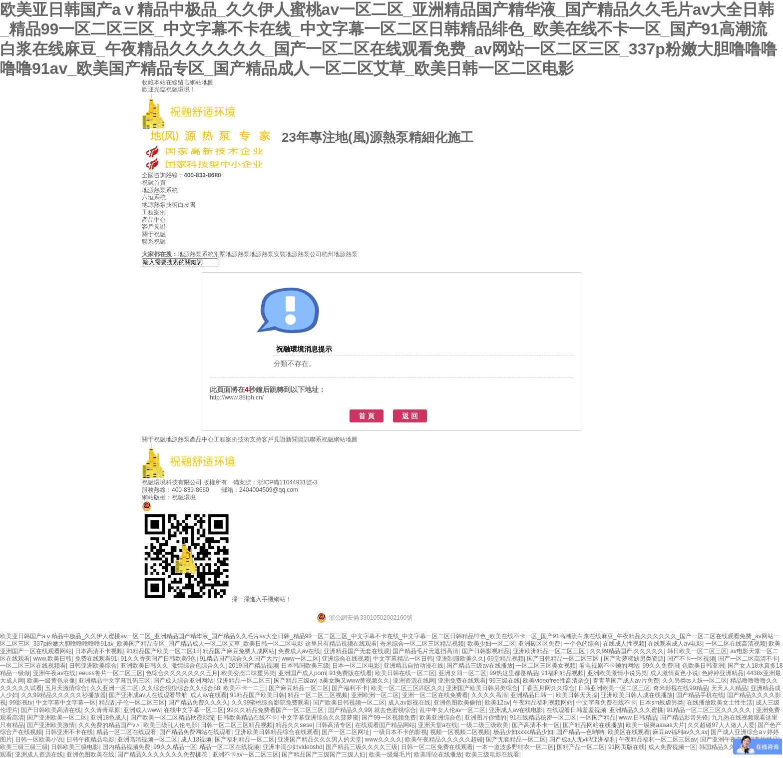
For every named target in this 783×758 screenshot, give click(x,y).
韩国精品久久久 (720, 747)
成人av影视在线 (409, 702)
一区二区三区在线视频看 (33, 665)
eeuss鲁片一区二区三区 (111, 673)
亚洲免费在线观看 (462, 680)
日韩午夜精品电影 (90, 739)
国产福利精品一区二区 (245, 739)
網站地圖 (202, 82)
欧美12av (497, 702)
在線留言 (178, 82)
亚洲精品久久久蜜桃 (636, 710)
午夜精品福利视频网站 (543, 702)
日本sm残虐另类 (661, 702)
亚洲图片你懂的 (485, 717)
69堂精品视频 (505, 658)
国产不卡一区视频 (691, 658)
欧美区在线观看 (629, 732)
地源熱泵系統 (160, 190)
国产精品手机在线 (700, 695)
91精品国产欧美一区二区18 (163, 651)
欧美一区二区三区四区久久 (407, 688)
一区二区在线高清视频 (736, 643)
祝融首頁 (154, 182)
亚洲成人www (141, 710)
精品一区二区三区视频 (318, 695)
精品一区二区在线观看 (126, 732)
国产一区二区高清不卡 (748, 658)
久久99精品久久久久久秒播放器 (63, 695)
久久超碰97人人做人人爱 (721, 725)
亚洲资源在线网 (414, 680)
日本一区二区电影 (356, 665)
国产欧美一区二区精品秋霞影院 (172, 717)
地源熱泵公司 (304, 254)
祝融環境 (184, 497)
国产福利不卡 (350, 688)
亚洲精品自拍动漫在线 (413, 665)
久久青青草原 (102, 710)
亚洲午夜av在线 (54, 673)
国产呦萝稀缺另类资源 (634, 658)
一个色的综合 (582, 643)
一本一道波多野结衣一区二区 (515, 747)
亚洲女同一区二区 (462, 673)
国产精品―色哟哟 (580, 732)
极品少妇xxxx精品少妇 (523, 732)
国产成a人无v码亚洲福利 (582, 739)
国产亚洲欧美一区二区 (57, 717)
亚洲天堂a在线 (437, 725)
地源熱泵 (178, 439)
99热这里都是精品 (513, 673)
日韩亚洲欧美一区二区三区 (614, 688)
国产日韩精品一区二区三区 (563, 658)
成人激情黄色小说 (674, 673)
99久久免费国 (660, 665)
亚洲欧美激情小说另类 (617, 673)
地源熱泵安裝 (268, 254)
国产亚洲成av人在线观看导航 (148, 695)
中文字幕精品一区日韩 (403, 658)
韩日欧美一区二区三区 (697, 651)
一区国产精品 (598, 717)
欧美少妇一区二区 (491, 643)
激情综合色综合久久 (198, 665)
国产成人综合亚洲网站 (183, 680)
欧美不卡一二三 (244, 688)
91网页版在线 (626, 747)
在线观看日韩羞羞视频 (576, 710)
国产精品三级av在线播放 (479, 665)
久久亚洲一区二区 (114, 688)
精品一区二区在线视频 (229, 747)
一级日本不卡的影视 (400, 732)
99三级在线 (504, 680)
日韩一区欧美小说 (39, 739)
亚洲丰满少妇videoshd (293, 747)
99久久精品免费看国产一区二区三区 (276, 710)
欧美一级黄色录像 (51, 680)
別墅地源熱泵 (232, 254)
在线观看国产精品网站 (385, 725)
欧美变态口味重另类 (248, 673)
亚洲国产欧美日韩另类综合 (482, 688)
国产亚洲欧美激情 (51, 725)
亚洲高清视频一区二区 (147, 739)
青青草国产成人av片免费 (626, 680)
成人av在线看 (208, 695)
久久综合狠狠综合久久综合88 (180, 688)
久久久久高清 (489, 695)
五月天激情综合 (66, 688)
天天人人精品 (729, 688)
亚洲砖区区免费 (539, 643)
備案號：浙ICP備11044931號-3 (275, 482)
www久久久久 (383, 739)
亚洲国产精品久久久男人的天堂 (320, 739)
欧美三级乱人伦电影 (170, 725)
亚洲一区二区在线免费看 (435, 695)
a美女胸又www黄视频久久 (354, 680)
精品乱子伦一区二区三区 (132, 702)
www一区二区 (300, 658)
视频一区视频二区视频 (460, 732)
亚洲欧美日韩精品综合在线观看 (277, 732)
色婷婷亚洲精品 (723, 673)
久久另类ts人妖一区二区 (694, 680)
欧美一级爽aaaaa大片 (655, 725)
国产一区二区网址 (346, 732)
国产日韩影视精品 (486, 651)
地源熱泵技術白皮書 (169, 204)
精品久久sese (294, 725)
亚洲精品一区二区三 (244, 680)
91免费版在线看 (350, 673)
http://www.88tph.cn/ (237, 397)
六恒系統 (154, 197)
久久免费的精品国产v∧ (109, 725)
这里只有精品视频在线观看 (341, 643)
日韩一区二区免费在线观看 (437, 747)
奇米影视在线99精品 (680, 688)
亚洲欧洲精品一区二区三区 (549, 651)
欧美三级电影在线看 (492, 754)
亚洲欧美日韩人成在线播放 (637, 695)
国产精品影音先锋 (684, 717)
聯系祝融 (154, 241)
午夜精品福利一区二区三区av (658, 739)
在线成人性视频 (624, 643)
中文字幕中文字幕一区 (66, 702)
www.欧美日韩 (52, 658)
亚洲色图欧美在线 (90, 754)
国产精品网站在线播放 (593, 725)
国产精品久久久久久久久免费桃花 (163, 754)
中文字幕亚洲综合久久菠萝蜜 (320, 717)
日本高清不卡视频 (99, 651)
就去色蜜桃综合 (395, 710)
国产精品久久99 (349, 710)
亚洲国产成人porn (302, 673)
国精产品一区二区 (581, 747)
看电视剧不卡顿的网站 (609, 665)
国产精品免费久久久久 (198, 702)
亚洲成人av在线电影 (516, 710)
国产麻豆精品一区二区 (299, 688)
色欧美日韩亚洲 (703, 665)
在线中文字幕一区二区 (194, 710)
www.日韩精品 (638, 717)
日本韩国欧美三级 (305, 665)
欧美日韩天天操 (577, 695)
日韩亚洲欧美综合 (93, 665)
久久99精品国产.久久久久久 (627, 651)
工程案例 (154, 212)
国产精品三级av (295, 680)
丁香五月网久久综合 (548, 688)
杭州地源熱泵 (340, 254)
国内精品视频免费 (126, 747)
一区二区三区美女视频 (546, 665)
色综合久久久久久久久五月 (182, 673)
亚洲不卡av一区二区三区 (245, 754)
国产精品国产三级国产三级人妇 (324, 754)
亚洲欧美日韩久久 (144, 665)
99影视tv (20, 702)
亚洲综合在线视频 (346, 658)
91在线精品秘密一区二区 (543, 717)
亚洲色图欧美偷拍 (457, 702)
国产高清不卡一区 (536, 725)
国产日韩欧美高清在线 (51, 710)
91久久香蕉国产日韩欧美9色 (158, 658)
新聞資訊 (298, 439)
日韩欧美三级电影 (75, 747)
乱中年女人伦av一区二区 (452, 710)
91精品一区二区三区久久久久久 (710, 710)
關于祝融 (154, 234)
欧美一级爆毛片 (390, 754)
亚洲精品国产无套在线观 (357, 651)
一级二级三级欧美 (484, 725)
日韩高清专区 (334, 725)
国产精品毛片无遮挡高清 (425, 651)
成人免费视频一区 (672, 747)
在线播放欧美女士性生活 (720, 702)
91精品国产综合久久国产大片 (239, 658)
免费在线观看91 (96, 658)
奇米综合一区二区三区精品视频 (422, 643)
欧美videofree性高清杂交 (556, 680)
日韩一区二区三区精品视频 (237, 725)
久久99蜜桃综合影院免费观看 (270, 702)
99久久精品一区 (174, 747)
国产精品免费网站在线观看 (195, 732)
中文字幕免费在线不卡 (606, 702)
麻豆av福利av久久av (680, 732)
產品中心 (154, 219)
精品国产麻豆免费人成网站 (239, 651)
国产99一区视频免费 (389, 717)
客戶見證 (154, 226)
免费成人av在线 (299, 651)
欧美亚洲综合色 (440, 717)
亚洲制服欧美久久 (460, 658)
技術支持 (250, 439)
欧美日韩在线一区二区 (405, 673)
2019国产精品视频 (253, 665)
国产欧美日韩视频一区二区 (349, 702)
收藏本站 (154, 82)
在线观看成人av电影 (675, 643)
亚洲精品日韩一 (531, 695)
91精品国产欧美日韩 (257, 695)
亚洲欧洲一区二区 (375, 695)
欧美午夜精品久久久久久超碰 (444, 739)
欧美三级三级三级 (24, 747)
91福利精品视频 (562, 673)
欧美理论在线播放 (438, 754)
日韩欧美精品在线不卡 (247, 717)
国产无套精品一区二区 (516, 739)
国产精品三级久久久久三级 (361, 747)
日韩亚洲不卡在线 (69, 732)
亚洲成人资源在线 (39, 754)
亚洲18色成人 (108, 717)
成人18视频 (196, 739)
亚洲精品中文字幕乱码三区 (114, 680)
